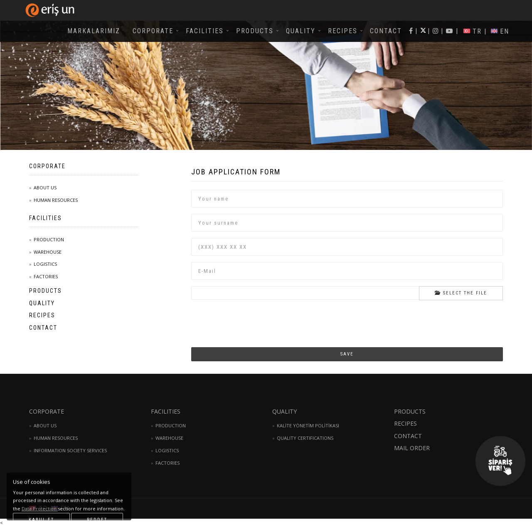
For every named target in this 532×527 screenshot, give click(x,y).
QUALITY (300, 31)
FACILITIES (205, 31)
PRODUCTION (49, 239)
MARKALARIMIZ (93, 31)
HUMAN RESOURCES (56, 200)
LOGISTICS (45, 264)
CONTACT (386, 31)
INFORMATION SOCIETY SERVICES (70, 450)
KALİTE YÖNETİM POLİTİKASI (308, 425)
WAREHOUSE (48, 252)
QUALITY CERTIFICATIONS (305, 438)
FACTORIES (46, 276)
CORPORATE (153, 31)
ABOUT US (45, 187)
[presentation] (254, 316)
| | (449, 31)
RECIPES (342, 31)
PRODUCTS (254, 31)
